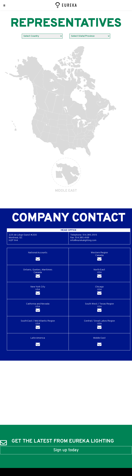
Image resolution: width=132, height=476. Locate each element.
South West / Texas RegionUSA (99, 308)
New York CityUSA (38, 290)
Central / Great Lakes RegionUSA (99, 325)
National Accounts (37, 256)
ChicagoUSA (99, 290)
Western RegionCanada (99, 256)
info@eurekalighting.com (83, 240)
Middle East (99, 342)
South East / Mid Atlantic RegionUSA (38, 325)
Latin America (38, 342)
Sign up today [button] (66, 450)
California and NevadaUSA (37, 308)
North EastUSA (99, 273)
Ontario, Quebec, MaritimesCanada (37, 273)
